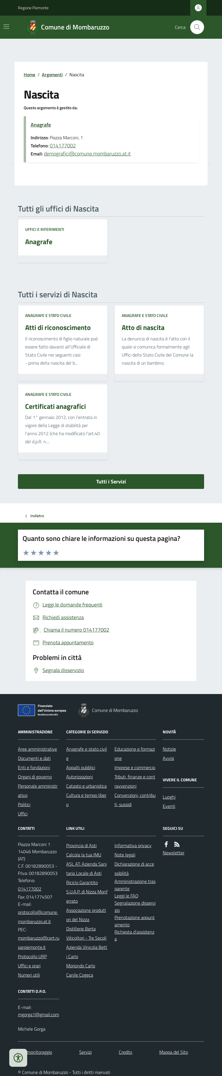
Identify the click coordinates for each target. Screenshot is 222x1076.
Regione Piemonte (33, 8)
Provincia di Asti (81, 845)
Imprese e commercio (134, 767)
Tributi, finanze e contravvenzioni (134, 781)
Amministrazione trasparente (135, 885)
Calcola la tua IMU (83, 854)
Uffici (22, 813)
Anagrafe (41, 125)
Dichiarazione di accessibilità (134, 868)
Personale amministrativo (38, 790)
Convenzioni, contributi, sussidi (135, 800)
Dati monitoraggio (35, 1052)
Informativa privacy (132, 845)
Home (29, 74)
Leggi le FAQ (126, 895)
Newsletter (173, 852)
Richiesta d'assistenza (134, 935)
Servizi (85, 1052)
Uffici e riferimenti (44, 229)
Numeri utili (29, 974)
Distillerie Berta (81, 928)
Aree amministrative (37, 748)
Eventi (169, 806)
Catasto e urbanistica (86, 785)
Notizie (169, 748)
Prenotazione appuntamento (134, 921)
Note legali (124, 854)
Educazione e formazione (134, 753)
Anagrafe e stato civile (48, 315)
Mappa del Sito (173, 1052)
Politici (24, 804)
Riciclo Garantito (82, 882)
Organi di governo (35, 776)
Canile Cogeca (79, 974)
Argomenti (52, 74)
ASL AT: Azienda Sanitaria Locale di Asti (86, 868)
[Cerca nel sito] (195, 27)
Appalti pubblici (80, 767)
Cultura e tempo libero (86, 800)
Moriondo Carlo (80, 965)
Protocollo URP (32, 956)
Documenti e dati (34, 758)
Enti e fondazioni (34, 767)
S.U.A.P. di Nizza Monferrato (87, 896)
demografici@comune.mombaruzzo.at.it (87, 153)
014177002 (63, 145)
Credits (125, 1052)
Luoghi (169, 796)
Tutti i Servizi (111, 481)
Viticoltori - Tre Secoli (86, 937)
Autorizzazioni (79, 776)
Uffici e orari (29, 965)
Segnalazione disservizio (135, 906)
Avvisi (168, 758)
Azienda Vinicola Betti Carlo (86, 952)
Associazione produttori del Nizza (86, 915)
